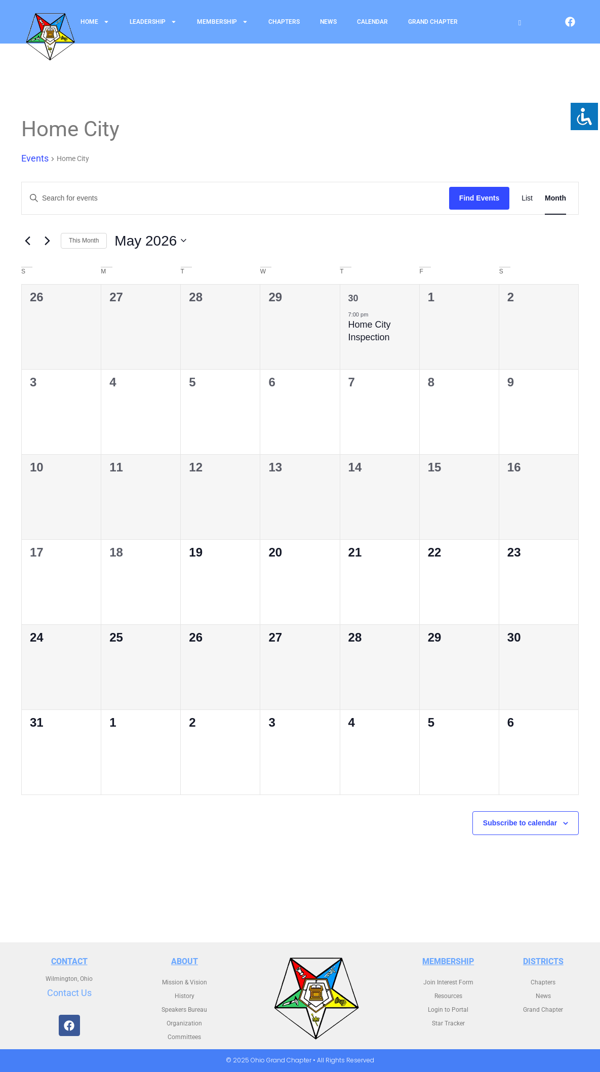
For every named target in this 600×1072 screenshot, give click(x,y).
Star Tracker (448, 1023)
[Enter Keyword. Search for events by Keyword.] (235, 198)
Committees (184, 1037)
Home (95, 22)
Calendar (372, 21)
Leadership (153, 22)
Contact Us (69, 992)
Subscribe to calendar (520, 823)
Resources (448, 996)
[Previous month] (27, 240)
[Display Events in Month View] (555, 198)
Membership (222, 22)
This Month (84, 240)
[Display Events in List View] (527, 198)
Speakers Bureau (184, 1009)
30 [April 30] (353, 298)
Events (35, 158)
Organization (184, 1023)
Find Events (479, 198)
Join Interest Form (448, 982)
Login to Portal (448, 1009)
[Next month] (47, 240)
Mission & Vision (184, 982)
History (184, 996)
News (328, 21)
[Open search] (519, 23)
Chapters (284, 21)
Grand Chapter (433, 21)
